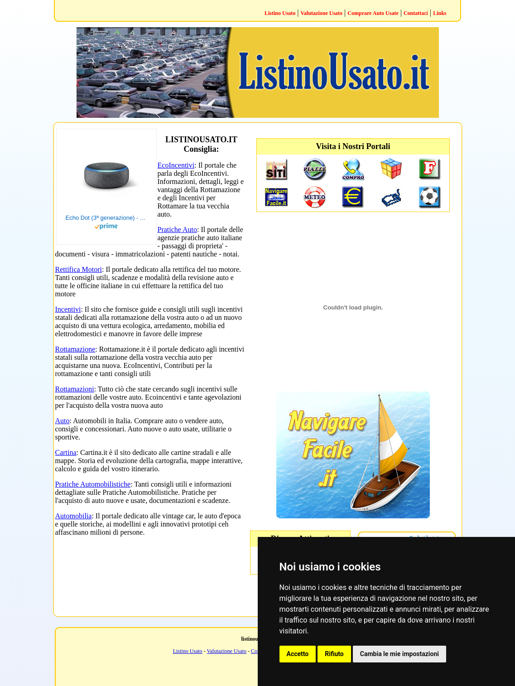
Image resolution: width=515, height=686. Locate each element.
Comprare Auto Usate (372, 13)
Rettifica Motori (78, 269)
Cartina (66, 452)
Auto (62, 421)
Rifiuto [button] (334, 653)
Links (439, 13)
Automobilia (73, 516)
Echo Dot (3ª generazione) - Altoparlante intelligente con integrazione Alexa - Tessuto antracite (106, 217)
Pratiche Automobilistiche (93, 484)
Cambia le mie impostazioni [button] (399, 653)
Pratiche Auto (177, 229)
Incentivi (68, 309)
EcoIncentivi (176, 165)
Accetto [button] (298, 653)
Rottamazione (75, 349)
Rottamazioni (74, 389)
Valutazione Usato (322, 13)
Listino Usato (280, 13)
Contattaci (416, 13)
